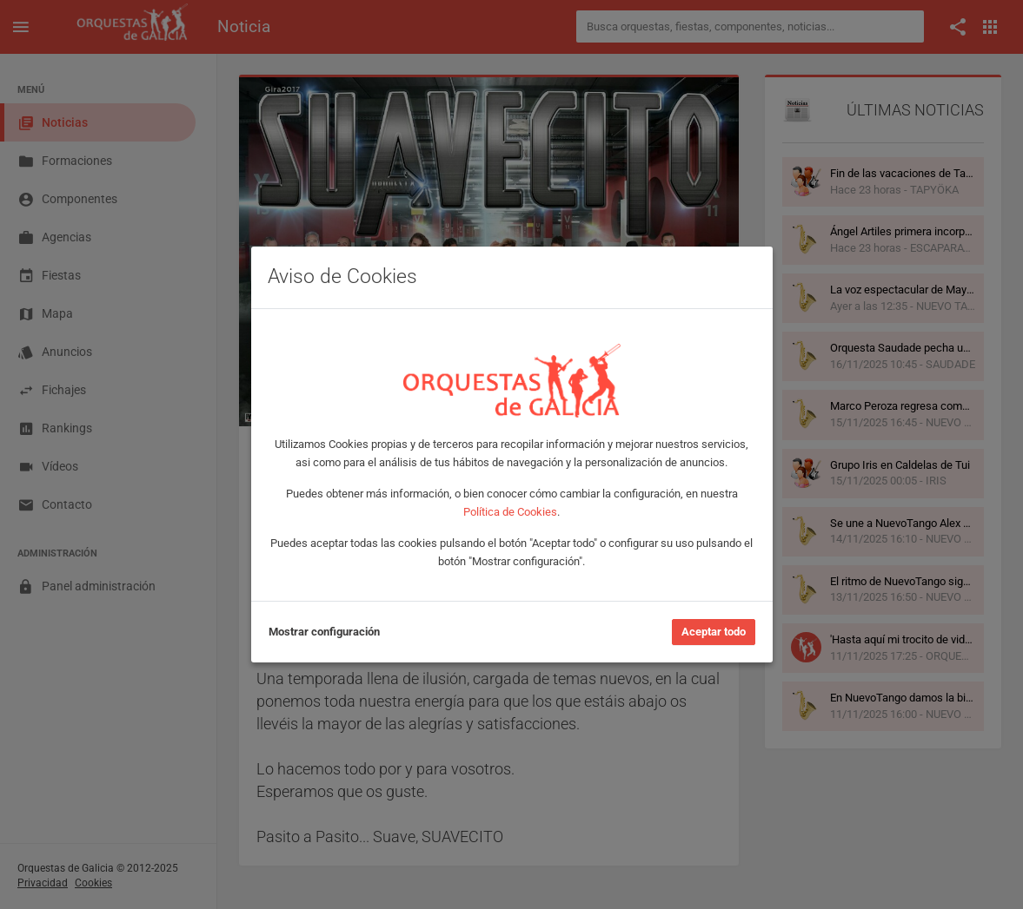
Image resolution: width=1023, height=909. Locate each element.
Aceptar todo (713, 631)
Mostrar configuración (324, 631)
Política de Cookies (510, 511)
